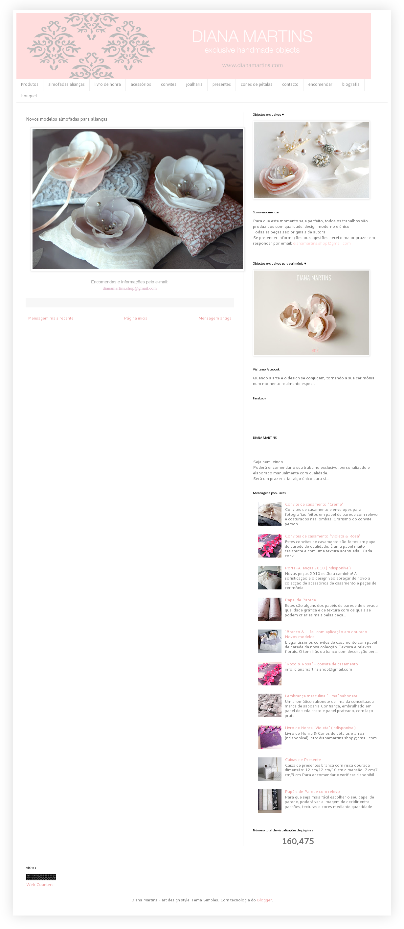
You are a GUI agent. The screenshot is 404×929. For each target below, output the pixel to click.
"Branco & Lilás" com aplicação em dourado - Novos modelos (327, 634)
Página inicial (136, 318)
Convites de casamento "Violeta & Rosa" (323, 536)
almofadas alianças (66, 84)
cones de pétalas (256, 84)
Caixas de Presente (303, 759)
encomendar (320, 84)
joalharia (194, 84)
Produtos (29, 84)
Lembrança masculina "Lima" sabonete (321, 696)
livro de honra (108, 84)
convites (168, 84)
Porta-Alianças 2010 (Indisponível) (318, 568)
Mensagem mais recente (51, 318)
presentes (222, 84)
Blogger (264, 900)
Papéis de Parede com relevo (312, 791)
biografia (351, 84)
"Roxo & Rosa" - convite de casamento (321, 664)
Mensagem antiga (215, 318)
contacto (290, 84)
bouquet (29, 96)
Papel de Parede (300, 600)
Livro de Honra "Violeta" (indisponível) (320, 727)
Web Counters (40, 884)
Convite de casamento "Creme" (314, 504)
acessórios (141, 84)
